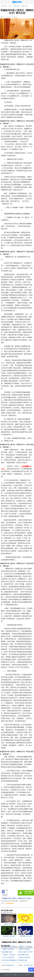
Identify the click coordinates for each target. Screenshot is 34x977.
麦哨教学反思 (10, 965)
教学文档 (17, 6)
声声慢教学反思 (22, 960)
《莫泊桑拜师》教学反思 (9, 946)
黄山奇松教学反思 (23, 954)
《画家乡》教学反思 (8, 949)
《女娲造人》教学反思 (8, 954)
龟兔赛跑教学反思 (7, 952)
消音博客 (14, 974)
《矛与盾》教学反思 (24, 957)
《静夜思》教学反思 (24, 949)
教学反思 (25, 6)
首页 (10, 6)
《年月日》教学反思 (8, 957)
